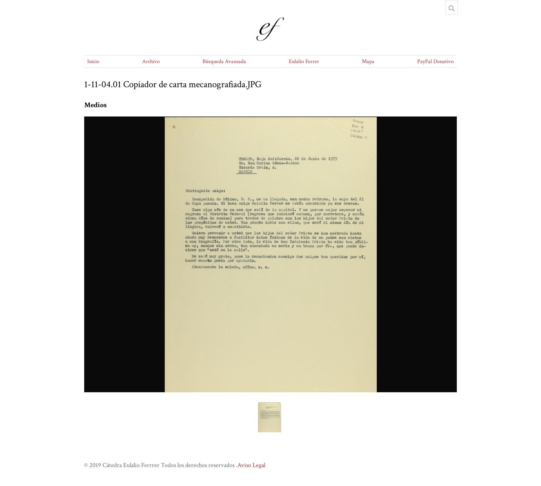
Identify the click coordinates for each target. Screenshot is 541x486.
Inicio (93, 61)
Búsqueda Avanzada (224, 61)
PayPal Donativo (435, 61)
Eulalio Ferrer (304, 61)
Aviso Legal (251, 465)
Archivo (151, 61)
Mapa (368, 61)
